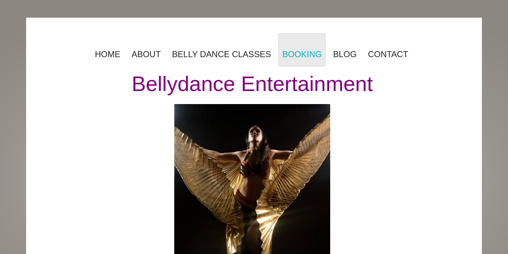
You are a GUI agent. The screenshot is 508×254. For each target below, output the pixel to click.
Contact (388, 54)
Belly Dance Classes (221, 54)
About (146, 54)
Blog (345, 54)
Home (107, 54)
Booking (302, 54)
